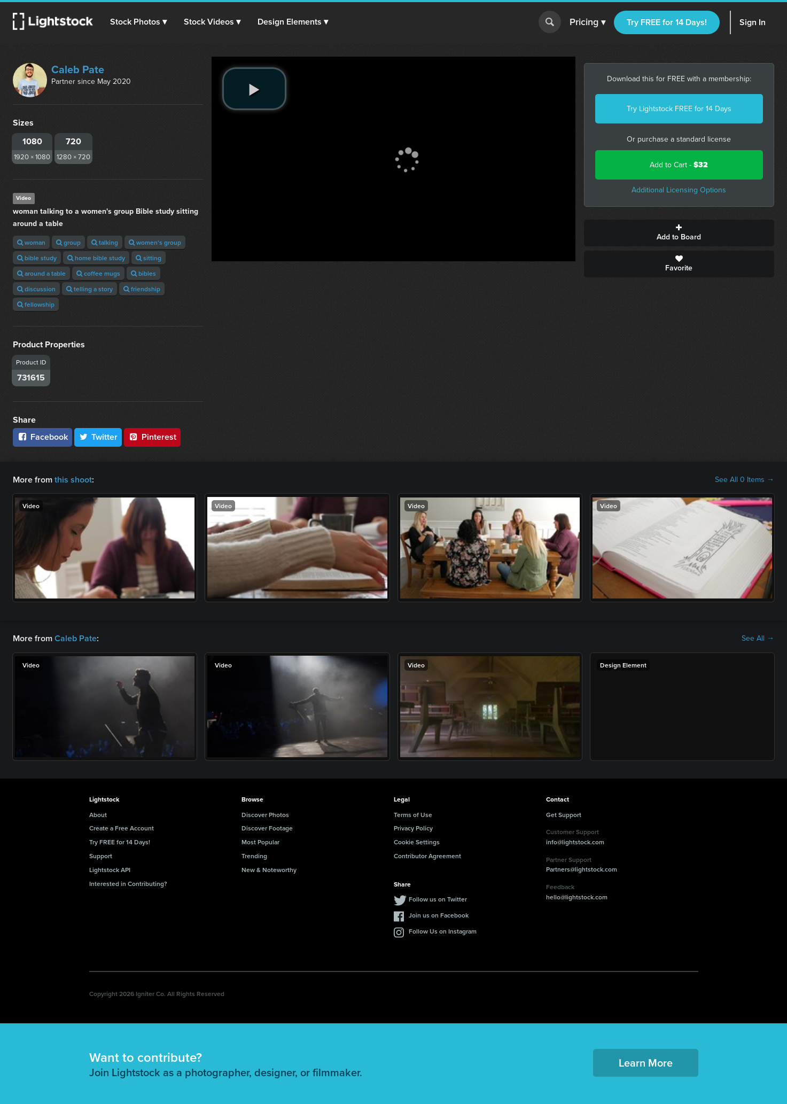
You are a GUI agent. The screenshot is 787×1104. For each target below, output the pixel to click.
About (98, 814)
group (68, 242)
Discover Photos (265, 814)
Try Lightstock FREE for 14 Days (679, 108)
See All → (758, 638)
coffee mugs (98, 273)
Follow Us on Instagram (443, 931)
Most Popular (260, 841)
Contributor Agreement (427, 855)
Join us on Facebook (439, 915)
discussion (36, 288)
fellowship (35, 304)
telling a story (89, 288)
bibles (143, 273)
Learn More (646, 1062)
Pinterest (152, 437)
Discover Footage (267, 828)
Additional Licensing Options (679, 190)
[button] (138, 22)
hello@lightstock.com (576, 896)
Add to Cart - (679, 164)
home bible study (96, 257)
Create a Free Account (121, 828)
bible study (37, 257)
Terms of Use (413, 814)
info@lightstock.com (575, 841)
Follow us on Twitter (438, 899)
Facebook (42, 437)
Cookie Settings (417, 841)
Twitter (98, 437)
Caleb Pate (77, 69)
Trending (254, 855)
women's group (155, 242)
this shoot (73, 479)
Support (100, 855)
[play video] (254, 88)
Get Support (563, 814)
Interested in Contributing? (128, 883)
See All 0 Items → (744, 480)
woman (31, 242)
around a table (41, 273)
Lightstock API (109, 869)
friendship (141, 288)
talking (104, 242)
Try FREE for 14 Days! (667, 22)
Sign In (752, 22)
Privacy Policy (413, 828)
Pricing (587, 22)
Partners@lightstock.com (581, 869)
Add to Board (679, 233)
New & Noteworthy (269, 869)
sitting (148, 257)
